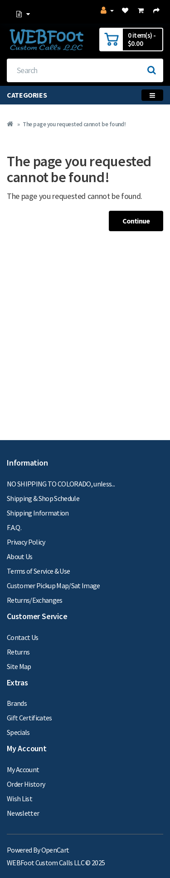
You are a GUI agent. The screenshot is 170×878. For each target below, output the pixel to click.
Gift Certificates (29, 717)
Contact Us (22, 637)
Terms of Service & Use (38, 570)
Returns (18, 651)
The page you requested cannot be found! (74, 124)
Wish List (19, 798)
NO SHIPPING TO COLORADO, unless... (61, 483)
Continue (136, 220)
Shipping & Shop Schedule (43, 498)
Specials (18, 732)
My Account (23, 769)
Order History (26, 784)
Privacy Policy (26, 541)
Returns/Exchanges (35, 600)
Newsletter (23, 813)
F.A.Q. (14, 527)
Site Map (19, 666)
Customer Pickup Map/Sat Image (53, 585)
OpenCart (55, 849)
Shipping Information (38, 512)
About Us (20, 556)
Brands (17, 703)
